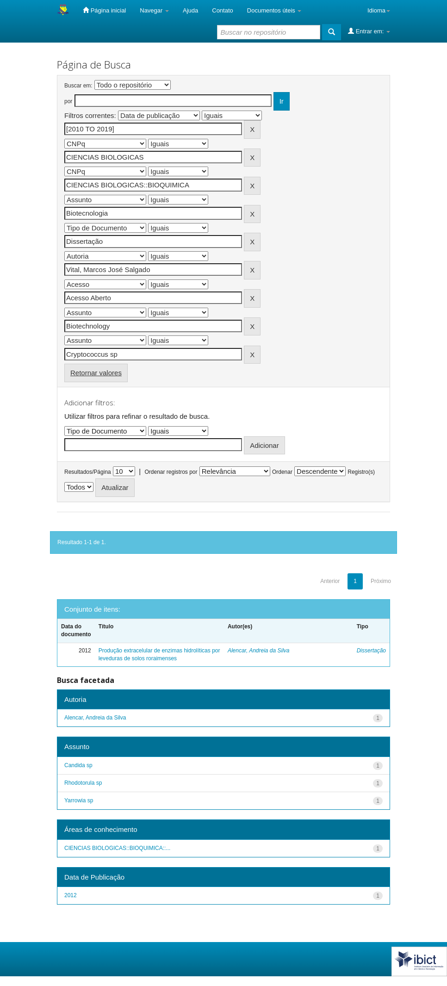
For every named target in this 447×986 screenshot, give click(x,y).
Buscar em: (78, 85)
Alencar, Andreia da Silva (259, 650)
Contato (222, 10)
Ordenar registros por (170, 472)
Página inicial (104, 10)
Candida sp (78, 765)
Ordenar (282, 472)
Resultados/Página (87, 472)
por (68, 101)
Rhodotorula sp (83, 783)
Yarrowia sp (78, 800)
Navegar (154, 10)
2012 (70, 895)
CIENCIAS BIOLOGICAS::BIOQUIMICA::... (117, 848)
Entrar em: (369, 31)
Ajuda (190, 10)
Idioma (378, 10)
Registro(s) (361, 472)
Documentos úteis (274, 10)
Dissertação (371, 650)
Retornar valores (96, 373)
